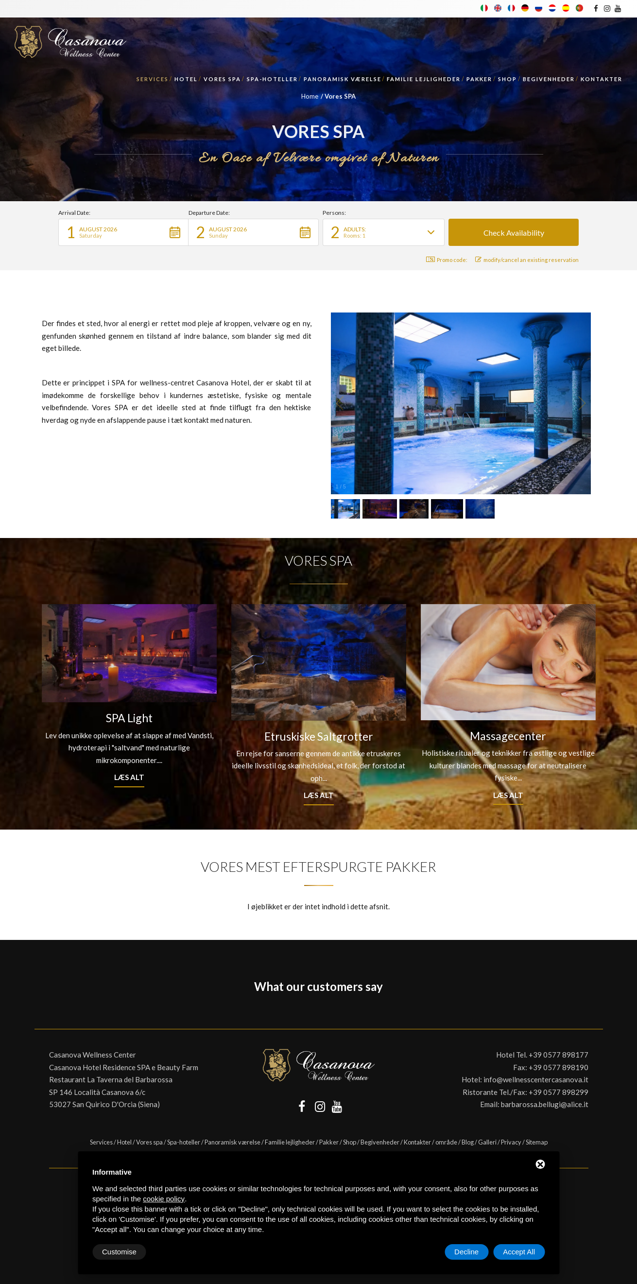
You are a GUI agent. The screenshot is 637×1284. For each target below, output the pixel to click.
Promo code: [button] (446, 260)
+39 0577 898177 (558, 1054)
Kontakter (601, 79)
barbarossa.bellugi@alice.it (544, 1104)
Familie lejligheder (424, 79)
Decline (466, 1252)
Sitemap (537, 1142)
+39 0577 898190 (558, 1067)
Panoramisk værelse (342, 79)
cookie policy (164, 1199)
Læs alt (129, 777)
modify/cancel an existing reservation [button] (527, 260)
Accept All (519, 1252)
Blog (468, 1142)
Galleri (487, 1142)
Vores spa (222, 79)
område (446, 1142)
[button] (123, 232)
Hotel (186, 79)
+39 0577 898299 (558, 1092)
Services (153, 79)
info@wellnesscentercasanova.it (535, 1079)
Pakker (479, 79)
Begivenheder (549, 79)
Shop (507, 79)
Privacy (511, 1142)
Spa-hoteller (272, 79)
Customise (119, 1252)
